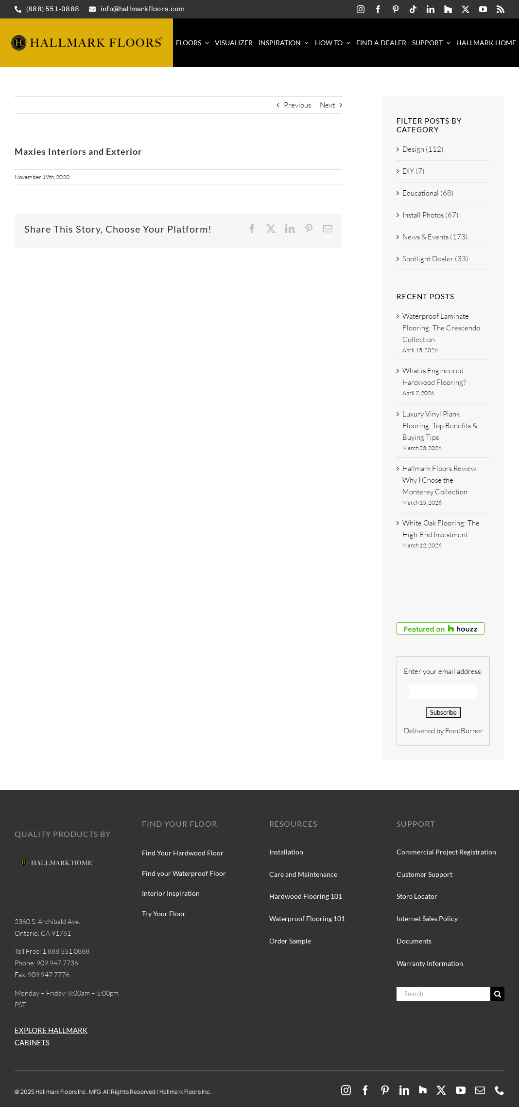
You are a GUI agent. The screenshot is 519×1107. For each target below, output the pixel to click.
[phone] (499, 1090)
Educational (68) (428, 193)
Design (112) (423, 149)
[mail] (480, 1090)
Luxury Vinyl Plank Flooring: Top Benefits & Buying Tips (439, 425)
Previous (297, 104)
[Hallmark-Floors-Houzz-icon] (448, 9)
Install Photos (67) (430, 214)
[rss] (500, 9)
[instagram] (360, 9)
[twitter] (465, 9)
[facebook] (378, 9)
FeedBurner (464, 730)
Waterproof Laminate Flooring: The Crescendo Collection (441, 327)
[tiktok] (413, 9)
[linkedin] (430, 9)
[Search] (443, 994)
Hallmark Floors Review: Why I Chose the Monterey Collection (440, 480)
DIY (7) (413, 171)
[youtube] (483, 9)
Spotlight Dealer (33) (435, 258)
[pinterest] (395, 9)
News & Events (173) (435, 236)
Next (327, 104)
